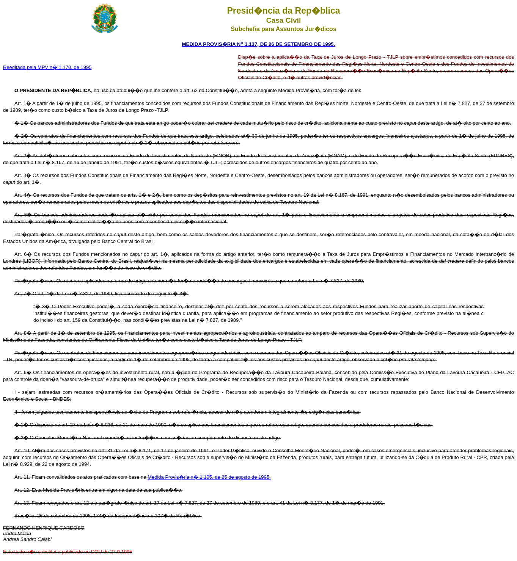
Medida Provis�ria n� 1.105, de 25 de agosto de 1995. (209, 477)
